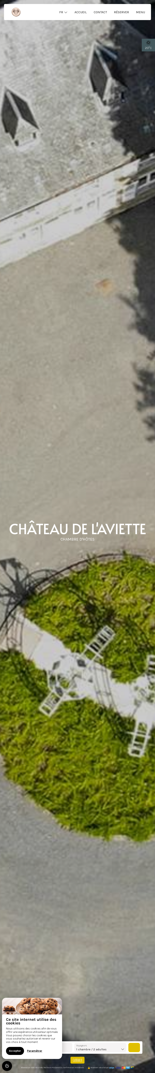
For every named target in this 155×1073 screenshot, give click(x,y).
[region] (32, 1028)
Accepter (15, 1051)
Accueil (80, 12)
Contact (100, 12)
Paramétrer (34, 1051)
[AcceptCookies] (7, 1066)
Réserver (121, 12)
